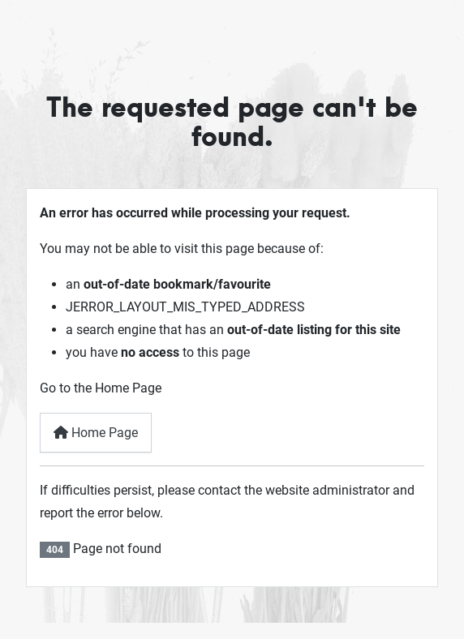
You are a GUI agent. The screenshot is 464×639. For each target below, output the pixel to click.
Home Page (96, 432)
